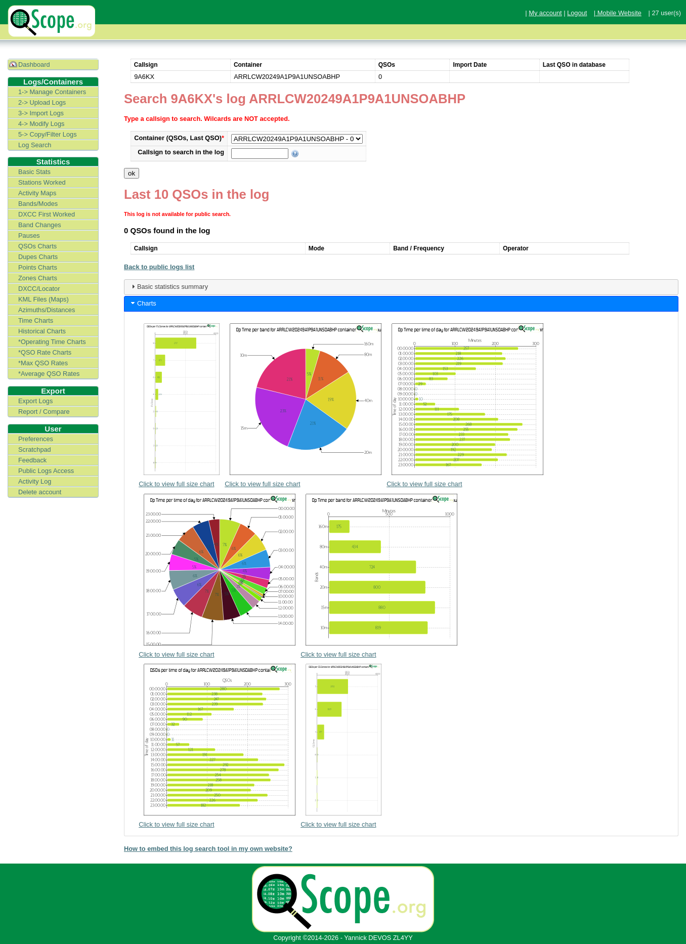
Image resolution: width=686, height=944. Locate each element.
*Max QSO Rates (43, 363)
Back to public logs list (159, 267)
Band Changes (39, 225)
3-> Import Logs (41, 113)
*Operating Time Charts (52, 342)
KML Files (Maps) (43, 299)
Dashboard (34, 64)
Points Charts (37, 267)
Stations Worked (42, 182)
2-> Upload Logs (42, 102)
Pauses (29, 235)
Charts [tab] (142, 303)
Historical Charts (42, 331)
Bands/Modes (38, 203)
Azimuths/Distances (46, 310)
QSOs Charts (37, 246)
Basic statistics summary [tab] (168, 286)
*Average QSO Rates (48, 373)
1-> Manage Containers (52, 92)
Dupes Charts (38, 257)
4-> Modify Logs (41, 123)
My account (545, 13)
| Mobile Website (617, 13)
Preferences (35, 439)
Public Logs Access (46, 471)
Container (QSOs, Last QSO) (179, 138)
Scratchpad (34, 449)
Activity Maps (37, 193)
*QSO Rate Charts (44, 352)
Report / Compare (44, 411)
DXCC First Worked (46, 214)
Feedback (32, 460)
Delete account (39, 492)
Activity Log (34, 481)
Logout (577, 13)
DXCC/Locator (39, 288)
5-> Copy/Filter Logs (47, 134)
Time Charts (35, 320)
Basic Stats (34, 172)
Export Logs (35, 401)
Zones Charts (37, 278)
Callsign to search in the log (181, 152)
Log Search (34, 145)
